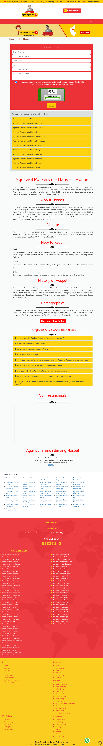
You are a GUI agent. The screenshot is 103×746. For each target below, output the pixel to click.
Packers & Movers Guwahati (61, 573)
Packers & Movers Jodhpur (9, 597)
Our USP (7, 670)
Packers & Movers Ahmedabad (11, 559)
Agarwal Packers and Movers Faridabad (29, 136)
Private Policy (55, 742)
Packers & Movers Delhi (60, 557)
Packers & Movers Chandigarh (11, 581)
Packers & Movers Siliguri (61, 617)
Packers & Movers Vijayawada (11, 638)
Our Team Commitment (11, 680)
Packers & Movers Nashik (61, 595)
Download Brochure (91, 2)
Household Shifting (61, 687)
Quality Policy (8, 724)
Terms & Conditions (42, 742)
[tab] (53, 338)
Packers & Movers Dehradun (61, 554)
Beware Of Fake (73, 2)
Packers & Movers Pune (60, 605)
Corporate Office (60, 719)
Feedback (58, 731)
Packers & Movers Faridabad (61, 559)
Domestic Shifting (61, 684)
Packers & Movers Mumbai (10, 624)
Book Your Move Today (52, 321)
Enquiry (40, 2)
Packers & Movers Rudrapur (61, 614)
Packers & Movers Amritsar (10, 562)
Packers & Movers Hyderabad (10, 554)
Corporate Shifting (61, 694)
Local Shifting (60, 699)
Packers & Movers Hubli (60, 578)
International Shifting (62, 696)
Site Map (58, 677)
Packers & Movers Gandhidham (62, 562)
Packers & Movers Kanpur (9, 600)
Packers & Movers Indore (60, 581)
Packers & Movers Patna (60, 597)
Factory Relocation (61, 708)
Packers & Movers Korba (9, 607)
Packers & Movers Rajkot (60, 609)
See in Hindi (52, 522)
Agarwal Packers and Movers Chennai (28, 128)
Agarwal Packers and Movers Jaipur (27, 145)
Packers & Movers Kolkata (9, 602)
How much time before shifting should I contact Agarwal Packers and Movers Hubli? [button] (52, 360)
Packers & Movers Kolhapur (10, 605)
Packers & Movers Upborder (10, 628)
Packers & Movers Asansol (10, 566)
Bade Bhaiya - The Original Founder (35, 533)
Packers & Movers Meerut (9, 621)
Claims (60, 2)
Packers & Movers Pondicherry (62, 600)
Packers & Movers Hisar (9, 645)
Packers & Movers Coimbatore (11, 585)
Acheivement (8, 673)
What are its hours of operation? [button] (30, 343)
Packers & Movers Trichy (60, 621)
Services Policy (8, 722)
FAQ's (57, 666)
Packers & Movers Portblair (61, 602)
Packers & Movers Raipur (60, 607)
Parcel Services (60, 706)
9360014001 (72, 10)
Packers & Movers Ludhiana (10, 614)
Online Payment (11, 2)
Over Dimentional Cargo (63, 713)
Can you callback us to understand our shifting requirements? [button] (42, 371)
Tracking (50, 2)
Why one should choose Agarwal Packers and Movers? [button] (39, 365)
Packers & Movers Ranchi (61, 612)
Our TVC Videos (9, 682)
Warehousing (60, 710)
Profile (6, 666)
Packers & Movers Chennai (10, 583)
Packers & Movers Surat (60, 619)
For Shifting (59, 722)
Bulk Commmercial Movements (65, 703)
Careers (58, 734)
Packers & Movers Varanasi (10, 636)
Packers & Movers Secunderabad (11, 652)
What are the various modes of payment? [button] (34, 349)
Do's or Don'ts (60, 673)
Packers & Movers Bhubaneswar (11, 578)
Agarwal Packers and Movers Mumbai (28, 159)
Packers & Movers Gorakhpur (62, 569)
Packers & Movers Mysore (61, 590)
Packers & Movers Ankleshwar (11, 564)
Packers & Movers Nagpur (61, 593)
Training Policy (8, 729)
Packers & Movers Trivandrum (62, 624)
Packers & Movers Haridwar (10, 643)
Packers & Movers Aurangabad (11, 569)
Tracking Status (60, 668)
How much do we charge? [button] (27, 354)
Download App (27, 2)
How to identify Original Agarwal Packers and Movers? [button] (39, 338)
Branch (12, 39)
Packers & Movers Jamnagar (10, 590)
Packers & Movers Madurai (10, 617)
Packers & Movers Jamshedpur (11, 593)
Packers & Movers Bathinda (10, 573)
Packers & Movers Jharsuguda (11, 595)
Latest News (8, 675)
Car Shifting (59, 691)
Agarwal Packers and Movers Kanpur (27, 150)
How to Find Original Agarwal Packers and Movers (63, 533)
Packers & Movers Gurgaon (61, 571)
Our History (7, 668)
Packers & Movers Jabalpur (61, 583)
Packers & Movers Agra (9, 557)
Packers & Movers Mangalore (10, 619)
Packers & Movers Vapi (8, 633)
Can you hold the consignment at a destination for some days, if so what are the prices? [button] (50, 382)
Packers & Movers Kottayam (10, 609)
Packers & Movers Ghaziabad (62, 564)
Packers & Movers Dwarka (10, 655)
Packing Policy (8, 727)
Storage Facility (60, 701)
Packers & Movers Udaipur (10, 626)
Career (57, 670)
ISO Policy (7, 719)
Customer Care (60, 675)
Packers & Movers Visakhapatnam (12, 640)
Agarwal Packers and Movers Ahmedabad (29, 119)
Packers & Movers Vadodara (10, 631)
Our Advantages (9, 677)
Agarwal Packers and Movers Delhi (26, 132)
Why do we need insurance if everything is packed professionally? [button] (44, 376)
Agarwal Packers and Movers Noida (27, 163)
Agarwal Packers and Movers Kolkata (27, 154)
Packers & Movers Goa (60, 566)
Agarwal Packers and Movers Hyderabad (29, 141)
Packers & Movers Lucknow (10, 612)
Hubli (19, 39)
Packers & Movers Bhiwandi (10, 648)
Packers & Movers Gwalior (61, 576)
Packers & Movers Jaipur (60, 585)
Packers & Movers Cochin (9, 588)
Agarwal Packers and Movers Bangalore (29, 123)
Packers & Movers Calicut (9, 650)
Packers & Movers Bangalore (10, 571)
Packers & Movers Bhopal (9, 576)
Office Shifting (60, 689)
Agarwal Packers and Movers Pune (26, 167)
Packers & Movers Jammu (61, 588)
